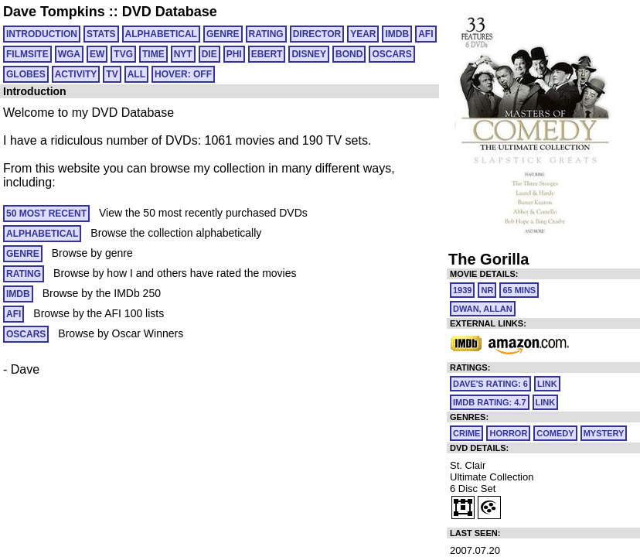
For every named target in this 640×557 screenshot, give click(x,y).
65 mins (519, 290)
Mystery (604, 433)
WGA (69, 54)
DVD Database (169, 11)
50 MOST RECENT (46, 213)
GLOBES (26, 74)
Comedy (555, 433)
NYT (183, 54)
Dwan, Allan (482, 308)
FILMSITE (27, 54)
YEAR (363, 34)
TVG (123, 54)
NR (487, 290)
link (547, 383)
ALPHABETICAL (161, 34)
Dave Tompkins (54, 11)
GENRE (223, 34)
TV (111, 74)
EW (97, 54)
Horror (508, 433)
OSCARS (391, 54)
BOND (349, 54)
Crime (466, 433)
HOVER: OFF (183, 74)
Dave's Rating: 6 (490, 383)
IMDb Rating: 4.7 (489, 402)
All (136, 74)
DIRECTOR (317, 34)
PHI (234, 54)
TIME (153, 54)
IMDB (397, 34)
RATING (266, 34)
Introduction (41, 34)
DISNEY (308, 54)
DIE (209, 54)
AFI (425, 34)
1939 (462, 290)
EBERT (267, 54)
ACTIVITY (76, 74)
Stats (101, 34)
